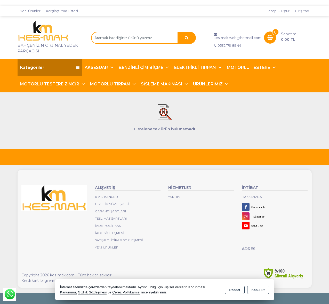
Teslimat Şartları (111, 218)
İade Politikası (108, 226)
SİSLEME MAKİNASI (162, 84)
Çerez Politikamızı (126, 292)
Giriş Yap (302, 11)
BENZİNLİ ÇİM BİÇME (141, 67)
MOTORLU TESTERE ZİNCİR (50, 84)
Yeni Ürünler (106, 247)
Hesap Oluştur (278, 11)
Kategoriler (49, 67)
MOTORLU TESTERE (249, 67)
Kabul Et (258, 290)
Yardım (174, 197)
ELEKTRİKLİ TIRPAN (195, 67)
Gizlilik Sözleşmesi (112, 204)
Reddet (234, 290)
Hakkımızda (252, 197)
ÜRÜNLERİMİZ (208, 84)
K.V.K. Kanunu (106, 197)
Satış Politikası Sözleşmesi (119, 240)
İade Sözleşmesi (109, 233)
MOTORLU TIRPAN (110, 84)
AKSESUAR (97, 67)
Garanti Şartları (110, 211)
